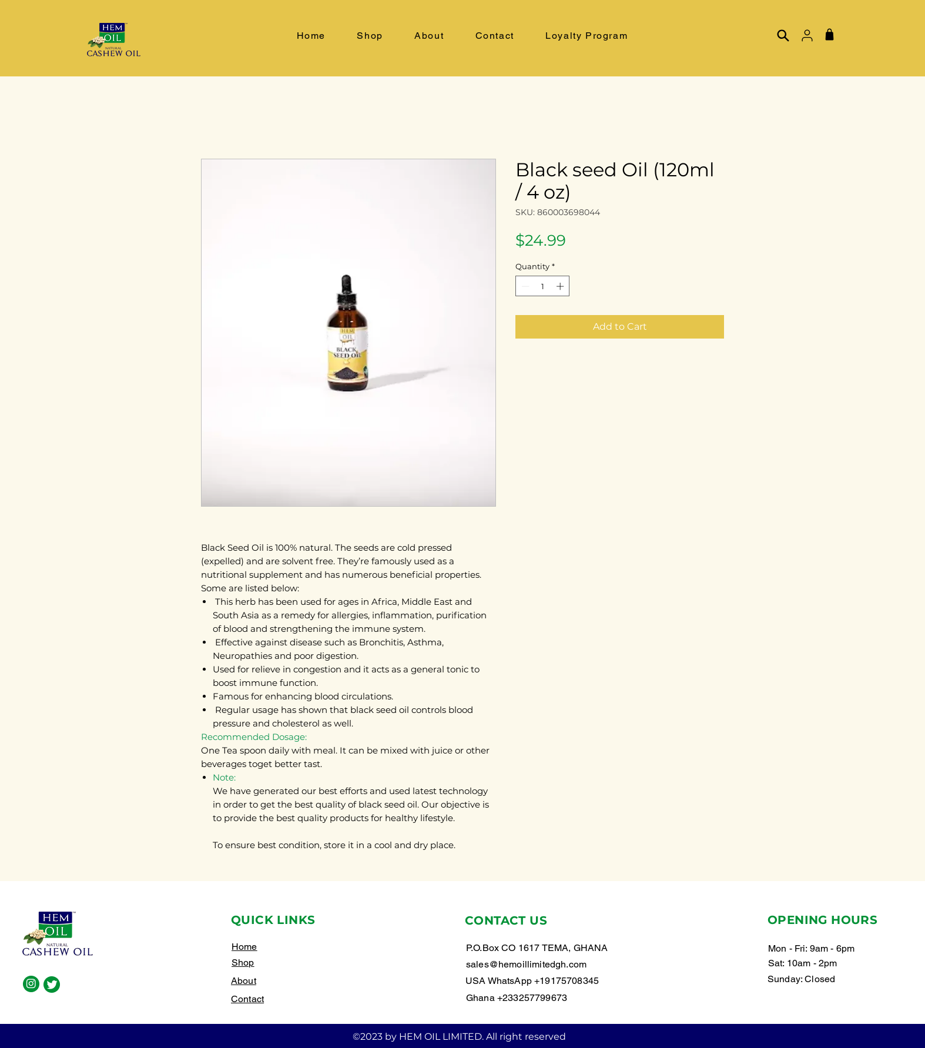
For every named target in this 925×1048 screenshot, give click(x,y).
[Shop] (829, 34)
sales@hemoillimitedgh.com (526, 964)
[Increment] (561, 286)
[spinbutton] (542, 286)
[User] (807, 35)
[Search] (782, 35)
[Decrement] (524, 286)
